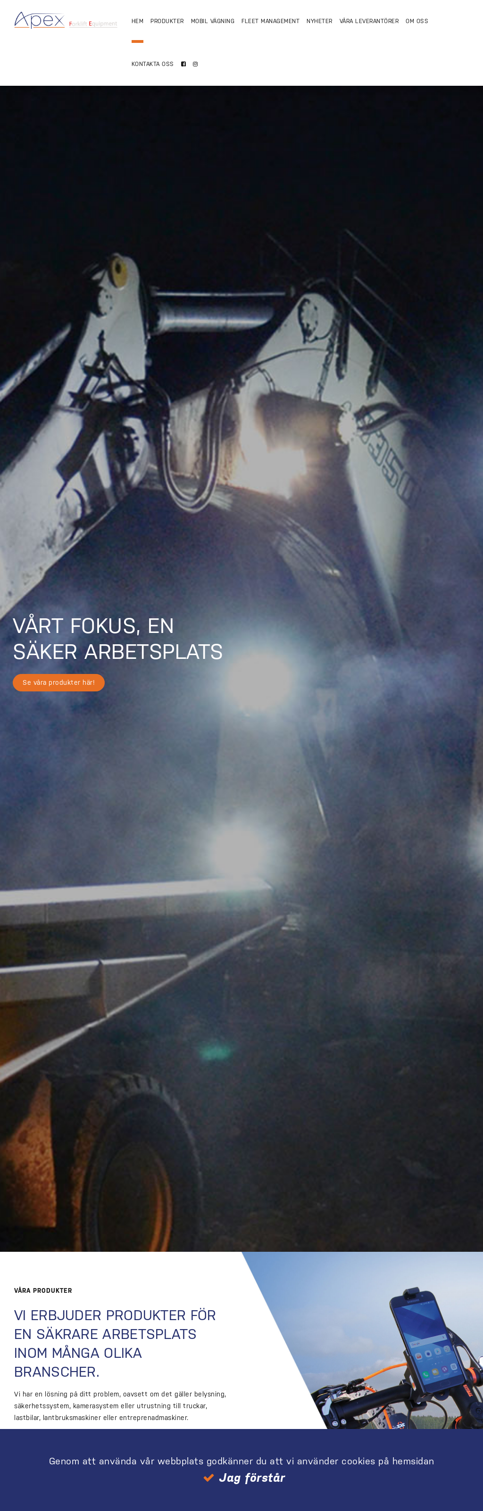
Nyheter (320, 21)
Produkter (167, 21)
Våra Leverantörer (369, 21)
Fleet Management (271, 21)
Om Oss (417, 21)
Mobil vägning (213, 21)
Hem (138, 21)
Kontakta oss (153, 64)
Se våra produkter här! (59, 682)
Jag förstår (252, 1478)
